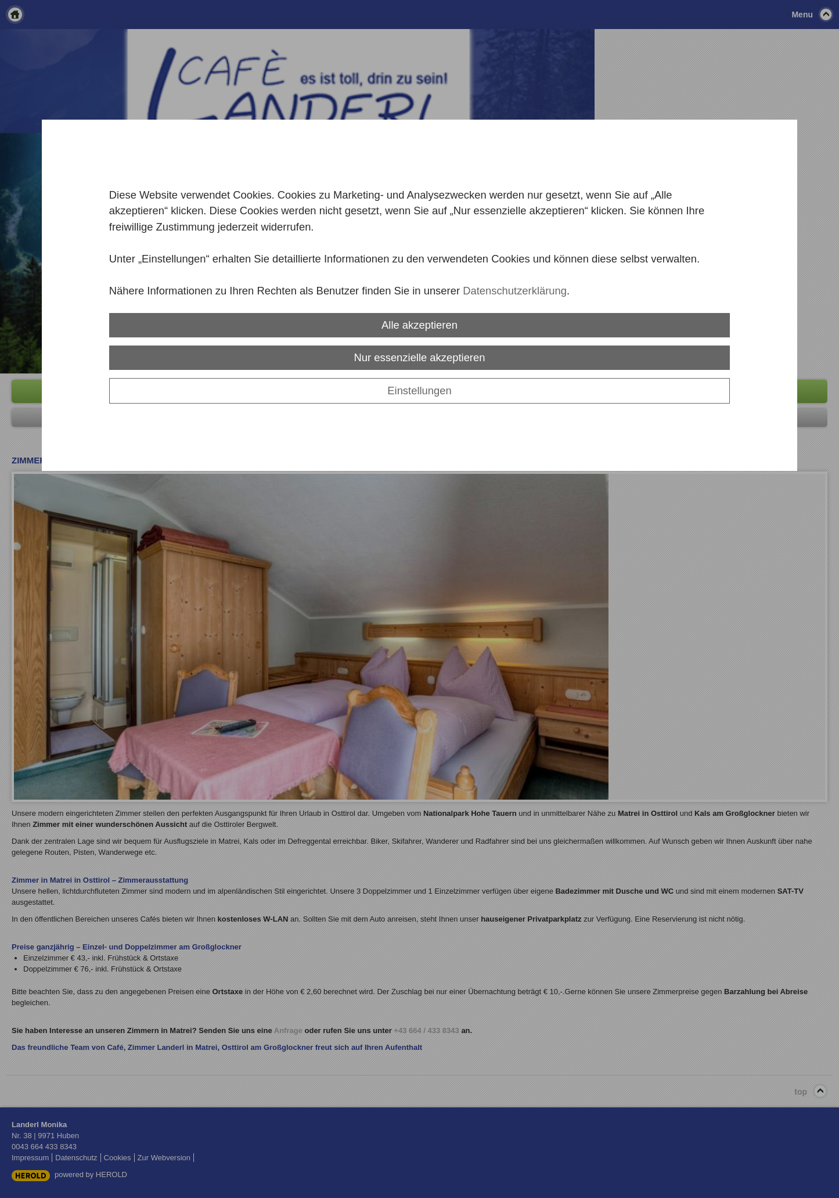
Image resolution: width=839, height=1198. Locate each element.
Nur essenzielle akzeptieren (419, 357)
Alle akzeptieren (419, 325)
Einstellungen (419, 390)
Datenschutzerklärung (515, 291)
